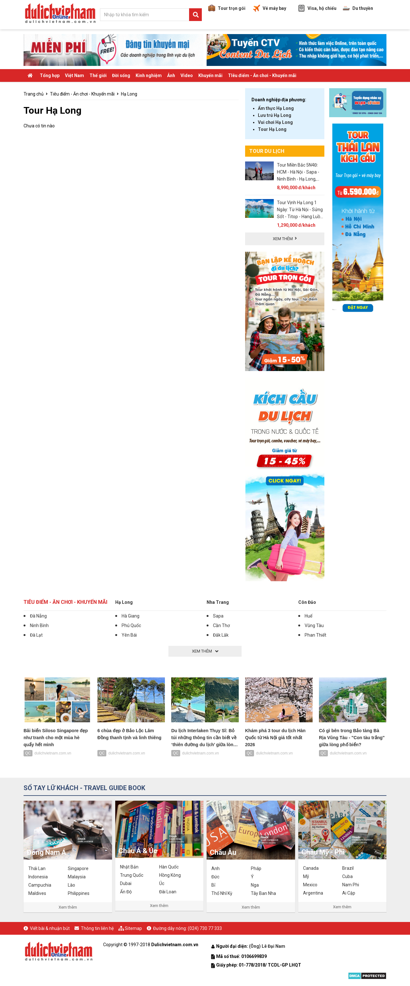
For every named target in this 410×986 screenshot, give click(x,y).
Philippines (78, 893)
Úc (161, 883)
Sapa (218, 615)
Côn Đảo (307, 602)
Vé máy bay (269, 8)
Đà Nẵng (38, 615)
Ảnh (171, 75)
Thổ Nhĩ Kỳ (221, 893)
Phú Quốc (131, 625)
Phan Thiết (315, 635)
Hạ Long (129, 93)
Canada (311, 868)
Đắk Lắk (221, 635)
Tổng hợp (50, 75)
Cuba (347, 876)
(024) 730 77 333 (205, 928)
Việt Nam (74, 75)
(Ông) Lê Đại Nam (267, 946)
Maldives (37, 893)
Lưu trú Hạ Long (274, 115)
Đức (215, 876)
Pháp (256, 868)
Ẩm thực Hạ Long (276, 108)
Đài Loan (167, 891)
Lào (71, 885)
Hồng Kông (170, 875)
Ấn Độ (126, 891)
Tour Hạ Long (272, 129)
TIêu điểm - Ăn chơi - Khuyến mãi (262, 75)
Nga (255, 885)
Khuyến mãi (210, 75)
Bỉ (213, 885)
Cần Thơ (221, 625)
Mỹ (306, 876)
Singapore (78, 868)
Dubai (125, 883)
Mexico (310, 884)
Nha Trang (218, 602)
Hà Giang (130, 615)
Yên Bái (129, 635)
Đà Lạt (36, 635)
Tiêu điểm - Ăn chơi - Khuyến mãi (82, 93)
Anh (215, 868)
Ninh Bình (39, 625)
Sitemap (133, 928)
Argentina (313, 893)
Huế (308, 615)
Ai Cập (348, 893)
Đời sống (121, 75)
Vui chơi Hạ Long (275, 122)
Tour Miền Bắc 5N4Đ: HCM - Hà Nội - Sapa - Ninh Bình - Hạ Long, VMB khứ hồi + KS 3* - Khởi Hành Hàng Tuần (298, 179)
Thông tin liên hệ (97, 928)
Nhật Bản (129, 866)
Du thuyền (358, 8)
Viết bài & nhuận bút (50, 928)
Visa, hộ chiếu (317, 8)
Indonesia (38, 876)
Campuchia (39, 885)
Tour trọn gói (226, 8)
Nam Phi (350, 884)
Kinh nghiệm (149, 75)
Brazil (348, 868)
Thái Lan (37, 868)
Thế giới (98, 75)
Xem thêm (68, 907)
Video (186, 75)
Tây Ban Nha (263, 893)
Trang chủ (34, 93)
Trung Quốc (131, 875)
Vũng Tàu (314, 625)
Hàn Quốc (169, 866)
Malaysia (77, 876)
